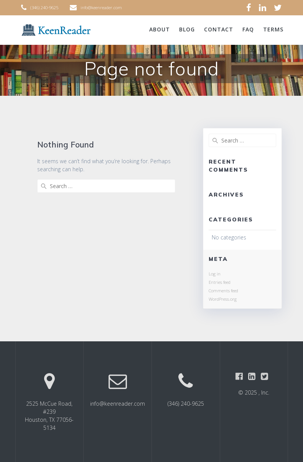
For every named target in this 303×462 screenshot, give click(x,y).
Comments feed (223, 290)
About (159, 29)
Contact (218, 29)
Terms (273, 29)
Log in (215, 274)
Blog (187, 29)
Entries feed (220, 282)
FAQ (248, 29)
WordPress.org (223, 299)
